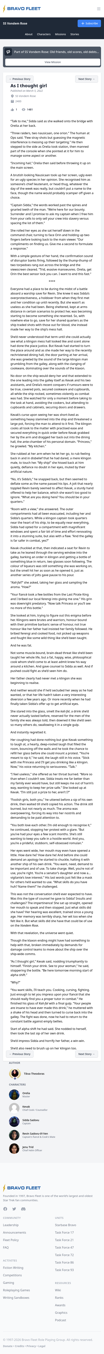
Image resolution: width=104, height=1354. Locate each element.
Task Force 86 (64, 1262)
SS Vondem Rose (15, 23)
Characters (44, 34)
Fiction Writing (13, 1268)
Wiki (58, 1290)
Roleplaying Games (16, 1290)
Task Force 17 (64, 1232)
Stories (74, 34)
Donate (8, 1346)
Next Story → (86, 79)
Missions (60, 34)
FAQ (6, 1247)
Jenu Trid (27, 1147)
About (29, 34)
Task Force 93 (64, 1270)
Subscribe (89, 23)
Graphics (61, 1313)
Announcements (14, 1232)
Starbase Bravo (65, 1225)
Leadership (11, 1225)
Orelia (26, 1093)
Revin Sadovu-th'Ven (35, 1133)
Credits (19, 1346)
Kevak (26, 1106)
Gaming (8, 1283)
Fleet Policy (11, 1240)
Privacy (31, 1346)
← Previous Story (19, 79)
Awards (60, 1305)
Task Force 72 (64, 1255)
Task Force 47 (64, 1247)
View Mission (53, 62)
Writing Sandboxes (16, 1298)
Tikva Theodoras (34, 1073)
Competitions (12, 1275)
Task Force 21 (64, 1240)
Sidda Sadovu (30, 1120)
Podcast (60, 1320)
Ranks (59, 1298)
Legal (41, 1346)
